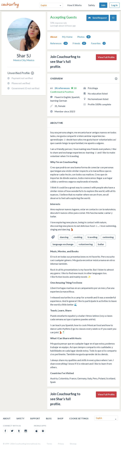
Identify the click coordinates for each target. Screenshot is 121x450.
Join (103, 5)
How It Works (74, 5)
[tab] (53, 37)
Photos (84, 36)
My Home (67, 36)
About (53, 36)
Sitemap (73, 444)
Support (35, 418)
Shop (60, 418)
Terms (49, 444)
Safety (91, 5)
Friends (79, 43)
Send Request (97, 17)
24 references (62, 88)
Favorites (98, 43)
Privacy (61, 444)
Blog (49, 418)
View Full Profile (106, 57)
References (59, 43)
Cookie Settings (78, 418)
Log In (114, 5)
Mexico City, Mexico (23, 60)
